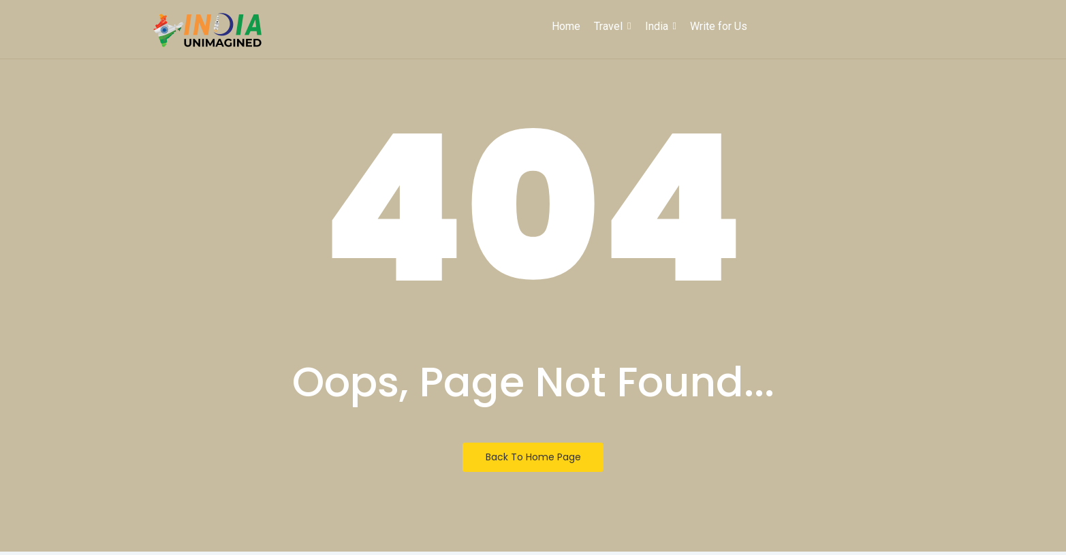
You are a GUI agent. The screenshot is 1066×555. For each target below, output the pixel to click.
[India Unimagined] (208, 30)
